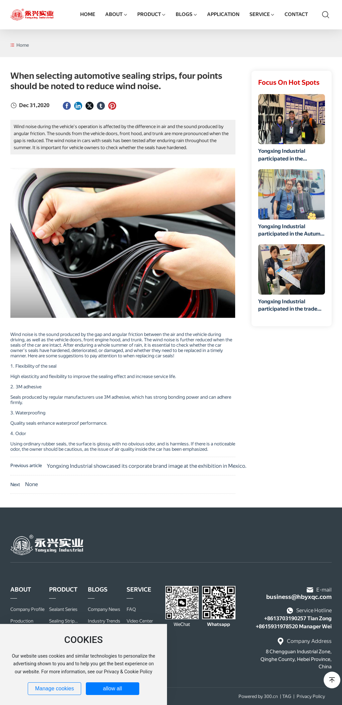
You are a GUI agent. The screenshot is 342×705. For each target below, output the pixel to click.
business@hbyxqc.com (299, 596)
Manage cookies (54, 688)
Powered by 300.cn (258, 696)
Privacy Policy (311, 696)
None (31, 484)
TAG (286, 696)
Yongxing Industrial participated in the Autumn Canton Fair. (290, 234)
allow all (112, 688)
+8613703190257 (285, 618)
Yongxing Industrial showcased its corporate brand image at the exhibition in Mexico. (146, 466)
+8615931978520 (277, 626)
